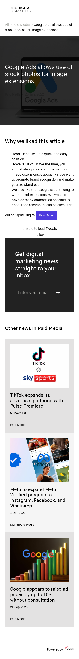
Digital (14, 525)
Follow (40, 235)
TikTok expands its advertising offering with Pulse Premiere (36, 401)
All (7, 25)
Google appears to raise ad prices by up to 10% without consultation (39, 595)
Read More (46, 215)
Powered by (60, 649)
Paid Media (21, 25)
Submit (58, 293)
